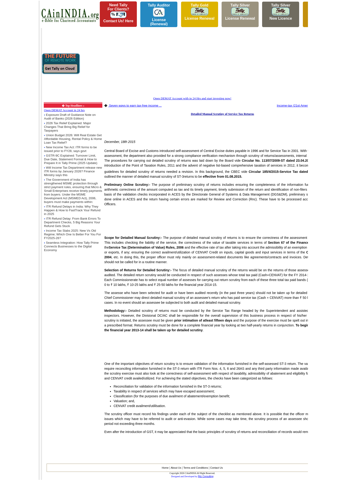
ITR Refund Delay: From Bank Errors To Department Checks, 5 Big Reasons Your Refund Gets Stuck (72, 222)
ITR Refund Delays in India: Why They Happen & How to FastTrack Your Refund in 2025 (72, 210)
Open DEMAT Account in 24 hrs (64, 110)
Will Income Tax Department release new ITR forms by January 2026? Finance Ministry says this (73, 171)
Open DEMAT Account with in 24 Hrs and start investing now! (192, 98)
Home (165, 467)
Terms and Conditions (195, 467)
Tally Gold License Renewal (199, 11)
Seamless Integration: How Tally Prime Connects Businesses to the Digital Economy (71, 246)
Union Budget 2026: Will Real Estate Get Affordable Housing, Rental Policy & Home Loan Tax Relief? (73, 138)
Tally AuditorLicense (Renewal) (159, 14)
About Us (176, 467)
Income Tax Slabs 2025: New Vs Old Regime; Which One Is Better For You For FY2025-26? (72, 234)
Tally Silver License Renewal (240, 11)
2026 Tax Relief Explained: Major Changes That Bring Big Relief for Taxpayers (67, 126)
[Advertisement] (18, 69)
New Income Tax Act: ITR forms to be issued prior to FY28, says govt (70, 149)
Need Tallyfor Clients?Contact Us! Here (118, 13)
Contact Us (216, 467)
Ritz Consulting (205, 476)
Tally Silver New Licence (281, 11)
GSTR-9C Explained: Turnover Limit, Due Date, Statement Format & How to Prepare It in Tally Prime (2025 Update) (70, 159)
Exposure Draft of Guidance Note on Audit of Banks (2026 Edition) (70, 116)
